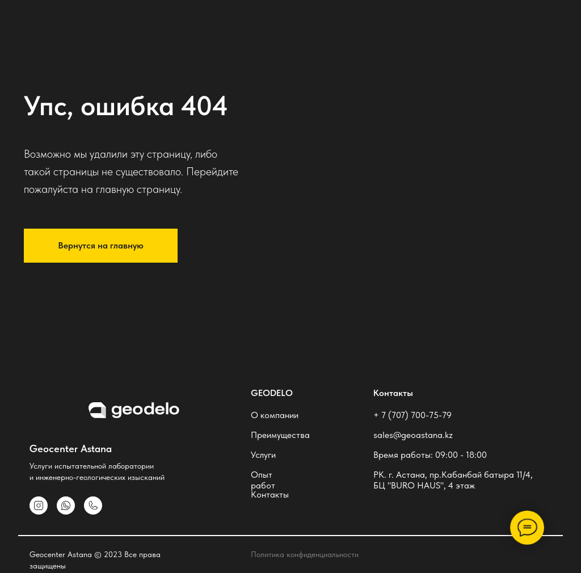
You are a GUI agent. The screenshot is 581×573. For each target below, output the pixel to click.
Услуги (263, 454)
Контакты (270, 494)
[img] (93, 505)
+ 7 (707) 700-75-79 (412, 415)
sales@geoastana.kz (413, 434)
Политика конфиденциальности (305, 554)
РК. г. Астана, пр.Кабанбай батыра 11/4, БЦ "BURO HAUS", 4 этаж (453, 480)
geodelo (272, 392)
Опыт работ (263, 480)
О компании (274, 415)
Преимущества (280, 434)
